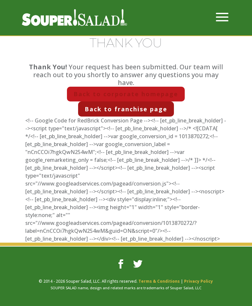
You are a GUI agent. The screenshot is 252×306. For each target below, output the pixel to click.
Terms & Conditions (159, 281)
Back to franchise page (126, 109)
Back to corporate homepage (126, 94)
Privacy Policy (198, 281)
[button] (222, 21)
